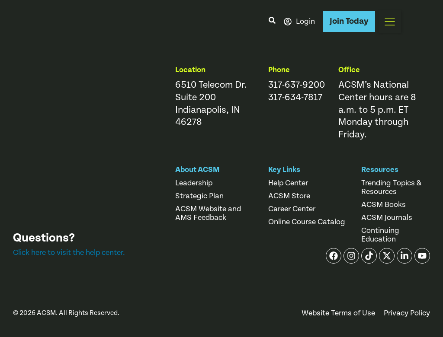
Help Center (288, 183)
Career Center (291, 209)
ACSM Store (289, 196)
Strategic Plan (199, 196)
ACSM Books (383, 204)
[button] (390, 21)
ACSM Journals (386, 217)
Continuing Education (380, 235)
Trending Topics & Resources (391, 187)
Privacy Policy (407, 313)
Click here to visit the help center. (69, 252)
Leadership (193, 183)
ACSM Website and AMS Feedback (208, 213)
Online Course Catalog (306, 222)
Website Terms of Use (338, 313)
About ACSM (197, 169)
